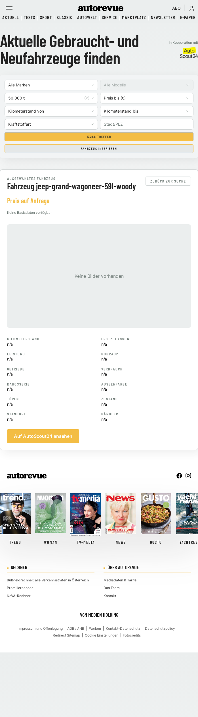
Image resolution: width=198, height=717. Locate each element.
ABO (176, 8)
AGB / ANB (75, 628)
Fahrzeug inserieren (99, 148)
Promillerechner (20, 588)
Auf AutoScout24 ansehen (43, 436)
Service (109, 17)
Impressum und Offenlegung (40, 628)
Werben (95, 628)
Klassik (64, 17)
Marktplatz (134, 17)
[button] (192, 8)
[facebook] (179, 475)
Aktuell (10, 17)
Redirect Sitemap (66, 635)
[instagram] (188, 475)
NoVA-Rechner (19, 596)
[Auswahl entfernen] (87, 98)
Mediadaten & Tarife (120, 580)
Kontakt (110, 596)
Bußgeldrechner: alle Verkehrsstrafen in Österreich (48, 580)
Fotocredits (132, 635)
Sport (46, 17)
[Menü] (9, 8)
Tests (29, 17)
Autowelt (87, 17)
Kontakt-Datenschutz (123, 628)
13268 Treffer (99, 136)
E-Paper (188, 17)
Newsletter (163, 17)
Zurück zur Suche (168, 181)
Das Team (112, 588)
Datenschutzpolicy (160, 628)
